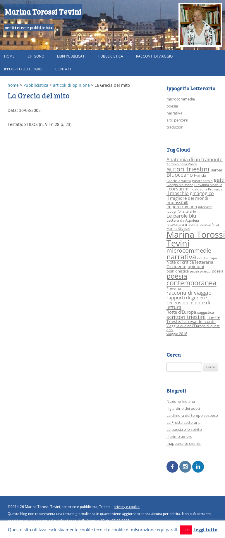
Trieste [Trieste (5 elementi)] (213, 317)
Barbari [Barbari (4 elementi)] (217, 170)
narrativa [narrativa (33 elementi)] (181, 256)
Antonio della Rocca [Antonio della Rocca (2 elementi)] (181, 164)
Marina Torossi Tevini (43, 11)
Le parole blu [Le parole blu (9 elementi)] (181, 215)
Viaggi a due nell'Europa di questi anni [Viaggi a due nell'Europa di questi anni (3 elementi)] (193, 327)
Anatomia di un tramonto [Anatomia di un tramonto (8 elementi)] (194, 159)
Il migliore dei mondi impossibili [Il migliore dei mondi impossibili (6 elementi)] (187, 200)
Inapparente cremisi (183, 443)
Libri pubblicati (71, 56)
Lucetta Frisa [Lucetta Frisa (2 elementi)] (209, 225)
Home (9, 56)
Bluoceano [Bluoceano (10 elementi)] (179, 174)
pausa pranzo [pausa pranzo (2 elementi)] (200, 271)
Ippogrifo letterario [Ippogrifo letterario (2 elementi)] (181, 211)
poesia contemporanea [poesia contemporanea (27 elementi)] (191, 279)
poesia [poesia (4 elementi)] (217, 271)
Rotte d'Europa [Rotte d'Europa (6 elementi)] (181, 312)
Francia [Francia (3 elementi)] (200, 175)
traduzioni (175, 127)
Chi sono (36, 56)
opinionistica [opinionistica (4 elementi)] (177, 271)
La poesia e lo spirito (184, 429)
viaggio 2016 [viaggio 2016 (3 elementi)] (176, 333)
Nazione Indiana (180, 401)
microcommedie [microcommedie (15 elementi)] (188, 250)
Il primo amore (179, 436)
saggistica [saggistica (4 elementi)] (205, 312)
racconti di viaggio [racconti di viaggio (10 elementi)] (189, 292)
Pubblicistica (110, 56)
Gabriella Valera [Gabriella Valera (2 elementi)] (178, 181)
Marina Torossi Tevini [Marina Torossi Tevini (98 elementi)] (195, 239)
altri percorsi (177, 120)
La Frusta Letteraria (183, 422)
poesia (172, 106)
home (13, 85)
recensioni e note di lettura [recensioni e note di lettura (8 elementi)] (188, 304)
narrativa (174, 113)
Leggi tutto (205, 529)
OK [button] (186, 529)
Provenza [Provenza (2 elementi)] (173, 289)
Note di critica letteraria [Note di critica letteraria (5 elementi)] (189, 262)
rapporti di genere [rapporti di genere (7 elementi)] (186, 297)
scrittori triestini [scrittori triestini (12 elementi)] (186, 316)
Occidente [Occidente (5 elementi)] (176, 266)
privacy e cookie (127, 506)
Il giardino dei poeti (183, 408)
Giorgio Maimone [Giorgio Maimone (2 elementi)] (179, 185)
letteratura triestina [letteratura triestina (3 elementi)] (182, 224)
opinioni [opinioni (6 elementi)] (196, 266)
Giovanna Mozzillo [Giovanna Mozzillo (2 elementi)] (208, 185)
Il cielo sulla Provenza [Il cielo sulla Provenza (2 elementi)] (206, 189)
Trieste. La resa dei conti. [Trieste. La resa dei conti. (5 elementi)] (191, 321)
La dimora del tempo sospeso (192, 415)
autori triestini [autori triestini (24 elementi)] (187, 169)
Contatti (63, 69)
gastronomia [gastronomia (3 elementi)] (202, 180)
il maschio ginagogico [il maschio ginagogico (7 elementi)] (190, 193)
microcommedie (180, 99)
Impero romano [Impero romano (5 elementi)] (181, 206)
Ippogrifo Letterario (23, 69)
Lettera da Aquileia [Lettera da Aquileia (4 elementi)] (182, 220)
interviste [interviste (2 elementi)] (205, 207)
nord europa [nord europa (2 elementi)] (207, 258)
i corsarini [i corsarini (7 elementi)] (177, 188)
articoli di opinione (71, 85)
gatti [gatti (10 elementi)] (219, 179)
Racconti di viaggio (154, 56)
